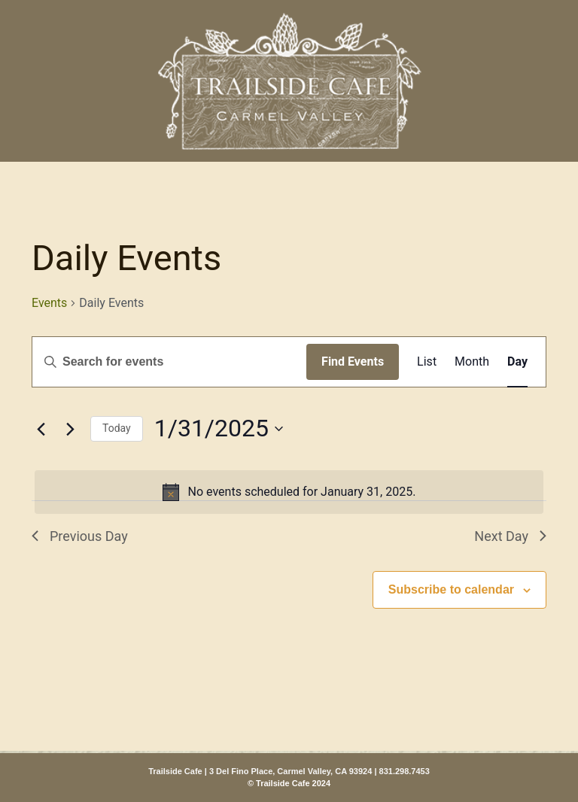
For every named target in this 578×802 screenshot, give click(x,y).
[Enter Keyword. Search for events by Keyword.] (169, 362)
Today (116, 428)
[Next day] (70, 429)
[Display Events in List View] (427, 362)
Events (49, 303)
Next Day (510, 536)
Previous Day (80, 536)
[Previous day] (41, 429)
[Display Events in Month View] (472, 362)
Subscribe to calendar (451, 589)
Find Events (352, 361)
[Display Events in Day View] (517, 362)
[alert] (289, 492)
